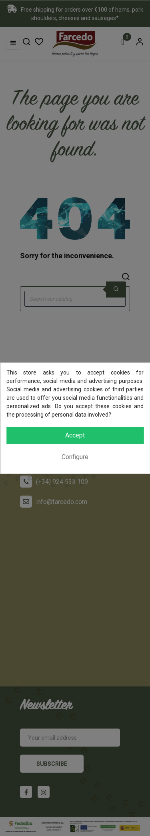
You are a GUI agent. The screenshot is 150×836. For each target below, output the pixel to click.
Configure (75, 457)
